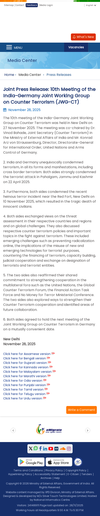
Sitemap (9, 5)
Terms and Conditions (28, 470)
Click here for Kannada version (25, 367)
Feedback (32, 5)
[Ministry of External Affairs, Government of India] (50, 20)
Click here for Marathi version (24, 376)
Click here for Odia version (22, 380)
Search (94, 47)
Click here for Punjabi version (24, 385)
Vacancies (76, 47)
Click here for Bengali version (24, 358)
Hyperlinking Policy (20, 474)
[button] (81, 410)
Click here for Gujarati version (25, 363)
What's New (83, 37)
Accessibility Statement (50, 474)
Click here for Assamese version (27, 354)
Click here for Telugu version (24, 394)
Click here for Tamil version (23, 389)
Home (9, 74)
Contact (19, 5)
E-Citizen (73, 474)
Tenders (87, 474)
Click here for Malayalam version (27, 372)
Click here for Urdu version (22, 398)
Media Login (46, 5)
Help (57, 478)
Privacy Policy (54, 470)
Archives (46, 478)
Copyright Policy (75, 470)
